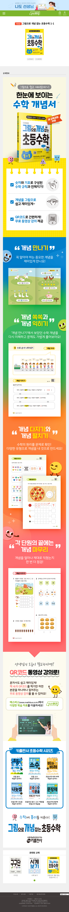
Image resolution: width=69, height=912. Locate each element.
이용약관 (31, 894)
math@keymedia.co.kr (42, 902)
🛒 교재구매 (38, 59)
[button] (34, 880)
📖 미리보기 (30, 59)
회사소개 (16, 894)
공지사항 (23, 894)
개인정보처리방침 (41, 894)
